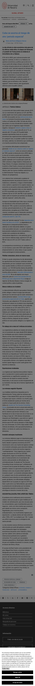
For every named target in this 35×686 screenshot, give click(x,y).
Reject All (17, 677)
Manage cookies (17, 672)
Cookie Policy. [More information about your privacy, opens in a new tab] (5, 668)
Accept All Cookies (17, 682)
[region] (17, 667)
